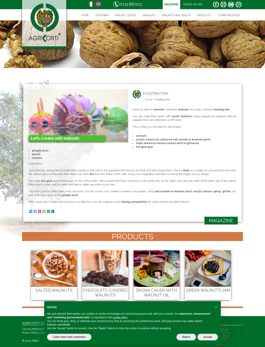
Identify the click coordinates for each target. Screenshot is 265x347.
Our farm (102, 15)
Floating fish (155, 93)
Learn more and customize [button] (69, 336)
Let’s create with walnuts (55, 138)
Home (85, 15)
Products (204, 15)
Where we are (193, 4)
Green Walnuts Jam (208, 290)
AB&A (35, 340)
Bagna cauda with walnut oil (156, 292)
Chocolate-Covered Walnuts (105, 292)
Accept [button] (207, 336)
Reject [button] (186, 336)
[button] (216, 307)
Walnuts (149, 15)
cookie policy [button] (120, 317)
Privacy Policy (30, 332)
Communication (229, 15)
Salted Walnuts (54, 290)
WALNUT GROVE (125, 15)
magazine (171, 4)
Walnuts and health (176, 15)
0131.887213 (127, 4)
